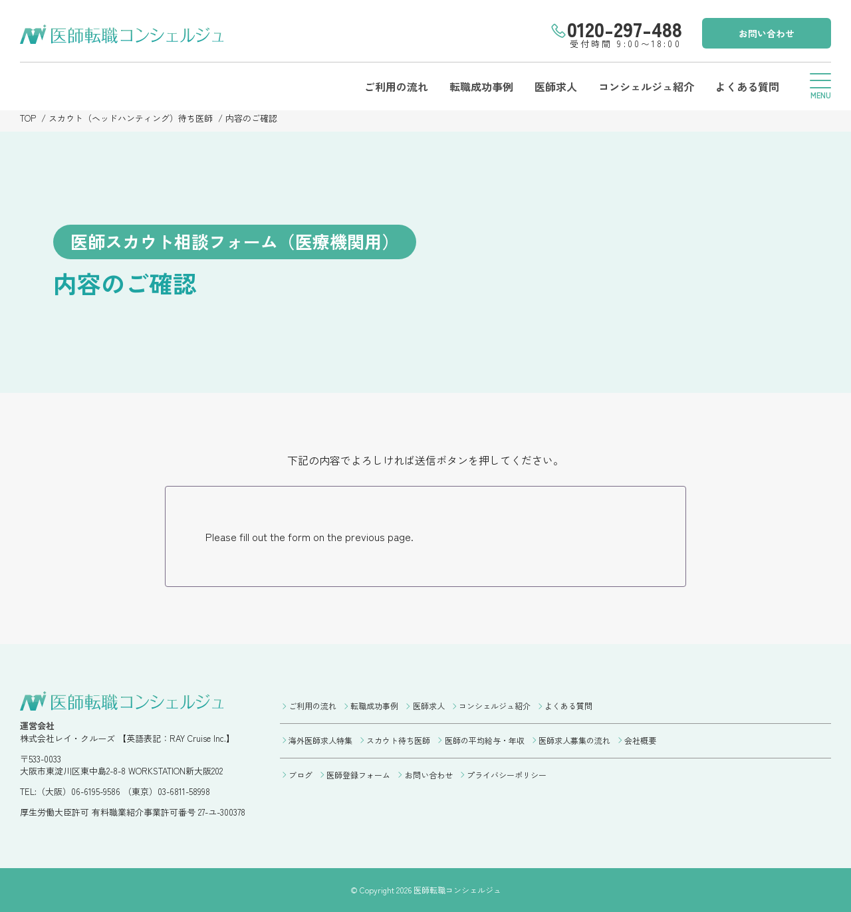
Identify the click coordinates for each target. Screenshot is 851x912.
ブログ (300, 774)
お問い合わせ (766, 33)
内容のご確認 (251, 118)
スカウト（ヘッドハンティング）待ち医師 (131, 118)
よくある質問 (747, 86)
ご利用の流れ (396, 86)
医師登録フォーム (358, 774)
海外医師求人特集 (320, 740)
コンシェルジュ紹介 (646, 86)
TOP (28, 118)
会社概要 (640, 740)
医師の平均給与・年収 (485, 740)
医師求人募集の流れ (574, 740)
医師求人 (556, 86)
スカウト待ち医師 (398, 740)
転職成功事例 (481, 86)
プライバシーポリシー (507, 774)
